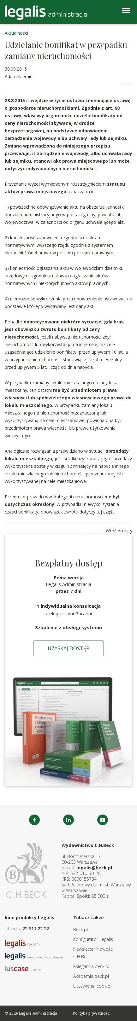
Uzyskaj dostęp (68, 648)
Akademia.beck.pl (91, 976)
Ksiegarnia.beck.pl (91, 966)
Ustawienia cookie (91, 986)
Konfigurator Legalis (93, 939)
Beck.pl (80, 929)
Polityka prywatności (91, 1013)
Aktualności (16, 33)
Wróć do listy (119, 531)
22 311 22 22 (35, 928)
